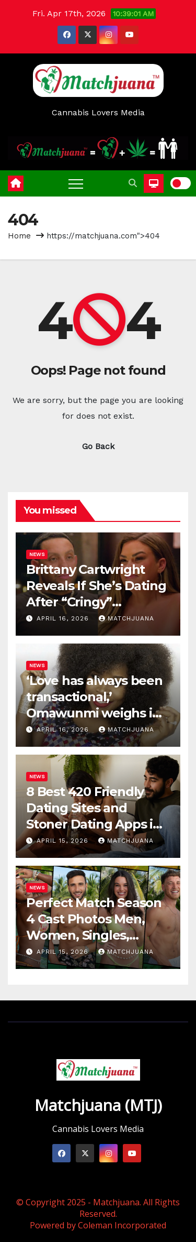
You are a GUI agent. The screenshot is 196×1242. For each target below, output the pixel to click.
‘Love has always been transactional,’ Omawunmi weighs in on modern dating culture (94, 713)
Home (19, 236)
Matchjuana (126, 618)
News (36, 554)
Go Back (98, 446)
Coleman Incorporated (122, 1225)
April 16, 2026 (64, 618)
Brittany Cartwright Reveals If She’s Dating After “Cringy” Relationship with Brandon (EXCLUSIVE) (96, 602)
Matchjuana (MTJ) (98, 1105)
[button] (133, 183)
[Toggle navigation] (76, 183)
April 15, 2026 (64, 840)
